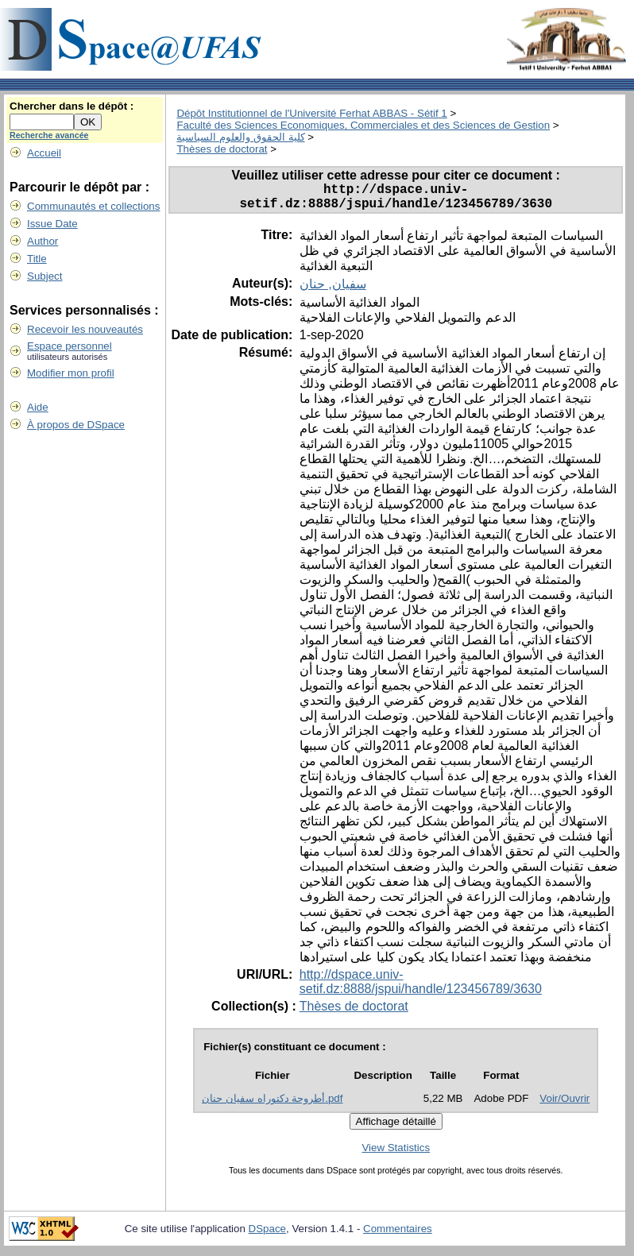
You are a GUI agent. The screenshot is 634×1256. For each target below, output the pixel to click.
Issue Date (52, 224)
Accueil (44, 153)
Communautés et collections (93, 206)
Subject (44, 276)
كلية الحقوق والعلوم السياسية (240, 137)
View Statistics (395, 1154)
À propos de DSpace (76, 425)
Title (37, 259)
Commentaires (397, 1235)
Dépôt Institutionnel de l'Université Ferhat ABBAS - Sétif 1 (311, 113)
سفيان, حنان (333, 290)
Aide (37, 407)
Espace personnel (69, 346)
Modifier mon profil (70, 373)
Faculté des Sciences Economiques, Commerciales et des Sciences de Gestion (363, 125)
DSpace (267, 1235)
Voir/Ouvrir (564, 1105)
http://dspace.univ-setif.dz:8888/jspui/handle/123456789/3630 (421, 988)
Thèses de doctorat (221, 149)
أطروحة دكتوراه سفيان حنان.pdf (272, 1105)
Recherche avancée (49, 135)
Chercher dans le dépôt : (71, 106)
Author (42, 241)
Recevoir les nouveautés (85, 329)
